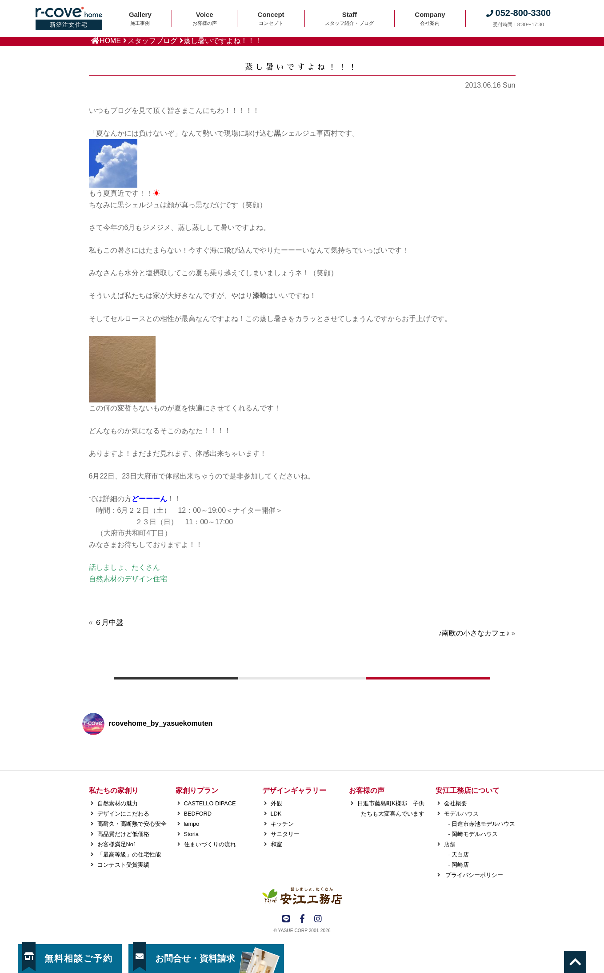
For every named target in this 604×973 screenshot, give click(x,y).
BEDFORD (198, 813)
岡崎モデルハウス (475, 834)
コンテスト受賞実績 (123, 864)
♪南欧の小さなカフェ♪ (473, 633)
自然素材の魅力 (117, 803)
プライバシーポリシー (474, 875)
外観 (276, 803)
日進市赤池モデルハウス (483, 823)
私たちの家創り (114, 790)
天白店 (460, 854)
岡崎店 (460, 864)
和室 (276, 844)
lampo (192, 823)
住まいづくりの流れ (210, 844)
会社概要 (455, 803)
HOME (110, 40)
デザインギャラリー (294, 790)
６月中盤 (109, 622)
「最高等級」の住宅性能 (129, 854)
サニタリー (285, 834)
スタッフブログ (152, 40)
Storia (191, 834)
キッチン (282, 823)
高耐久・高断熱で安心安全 (132, 823)
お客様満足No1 (116, 844)
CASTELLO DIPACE (210, 803)
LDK (276, 813)
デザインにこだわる (123, 813)
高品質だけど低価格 (123, 834)
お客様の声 (366, 790)
